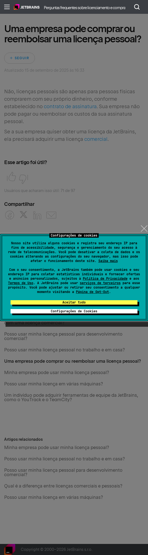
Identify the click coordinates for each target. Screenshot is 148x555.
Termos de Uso (20, 283)
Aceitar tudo (74, 302)
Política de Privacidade (105, 278)
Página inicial (27, 7)
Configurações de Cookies (74, 311)
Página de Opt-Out (92, 292)
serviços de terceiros (100, 283)
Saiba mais (108, 261)
